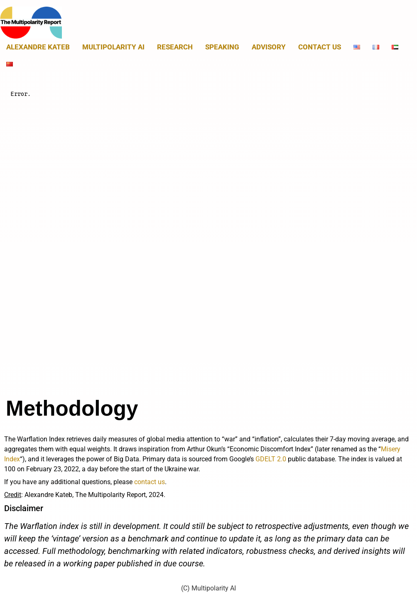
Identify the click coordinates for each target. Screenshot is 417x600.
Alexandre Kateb (38, 47)
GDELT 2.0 (270, 459)
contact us (149, 482)
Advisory (269, 47)
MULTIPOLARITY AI (113, 47)
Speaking (222, 47)
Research (175, 47)
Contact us (319, 47)
